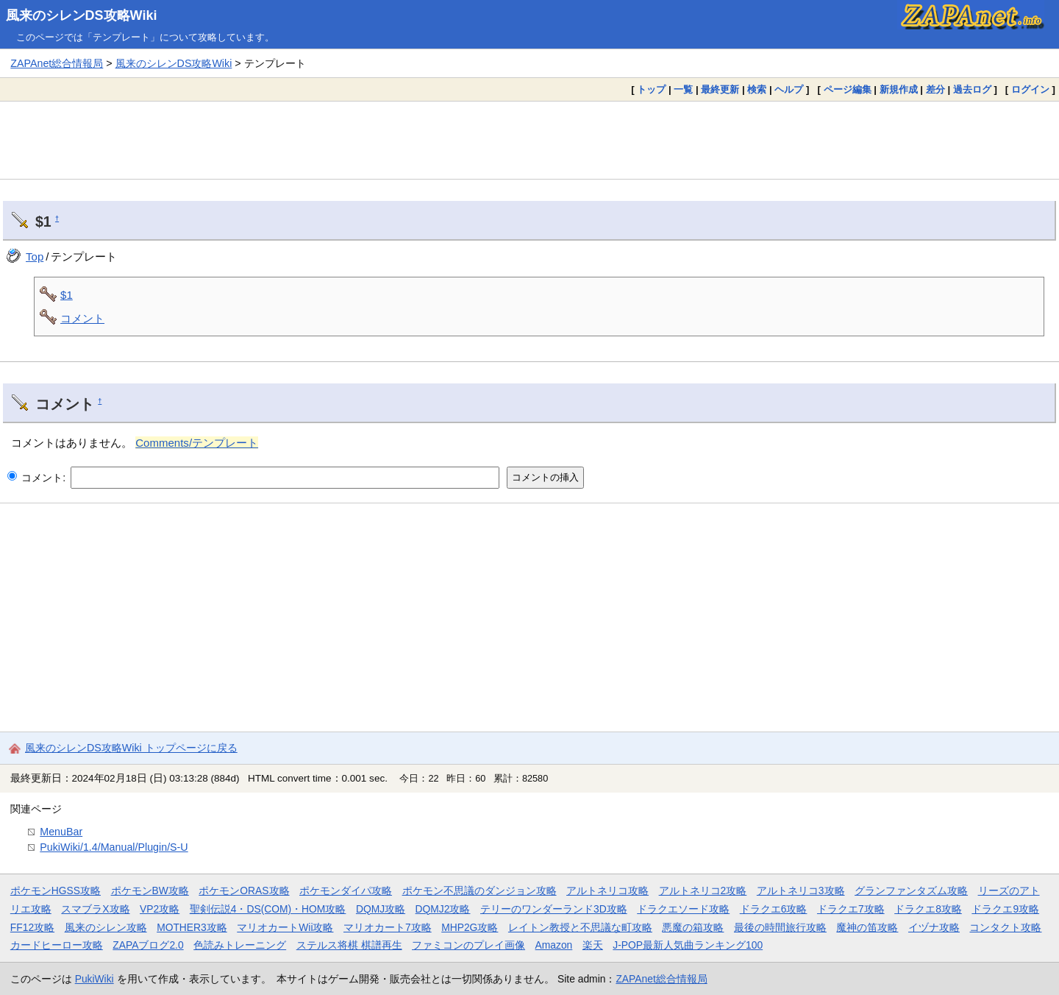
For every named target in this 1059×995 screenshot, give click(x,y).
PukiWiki (94, 979)
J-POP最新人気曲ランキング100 (688, 945)
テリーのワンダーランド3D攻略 (553, 909)
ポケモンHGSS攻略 (55, 890)
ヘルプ (788, 89)
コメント (82, 318)
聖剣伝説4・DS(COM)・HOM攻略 (268, 909)
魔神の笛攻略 (867, 927)
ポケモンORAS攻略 (244, 890)
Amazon (554, 945)
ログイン (1030, 89)
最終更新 (720, 89)
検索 (756, 89)
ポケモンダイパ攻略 (345, 890)
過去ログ (972, 89)
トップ (651, 89)
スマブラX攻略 (95, 909)
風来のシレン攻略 (106, 927)
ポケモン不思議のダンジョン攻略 (479, 890)
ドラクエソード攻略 (683, 909)
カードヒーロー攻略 (56, 945)
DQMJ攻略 (380, 909)
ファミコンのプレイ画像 (468, 945)
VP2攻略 (159, 909)
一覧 (683, 89)
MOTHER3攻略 (192, 927)
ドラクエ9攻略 (1005, 909)
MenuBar (61, 832)
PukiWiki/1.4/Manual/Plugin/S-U (114, 847)
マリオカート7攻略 (387, 927)
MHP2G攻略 (469, 927)
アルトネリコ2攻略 (703, 890)
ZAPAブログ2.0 (148, 945)
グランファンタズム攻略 (911, 890)
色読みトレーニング (239, 945)
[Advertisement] (529, 140)
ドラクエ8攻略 (928, 909)
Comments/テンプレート (196, 442)
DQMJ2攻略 (443, 909)
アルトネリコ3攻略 (801, 890)
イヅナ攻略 (934, 927)
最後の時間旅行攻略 (780, 927)
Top (34, 256)
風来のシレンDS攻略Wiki (81, 15)
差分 (935, 89)
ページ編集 (847, 89)
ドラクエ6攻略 (773, 909)
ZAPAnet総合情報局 (56, 63)
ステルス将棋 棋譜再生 (349, 945)
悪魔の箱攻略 (693, 927)
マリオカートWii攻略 (285, 927)
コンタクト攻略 (1005, 927)
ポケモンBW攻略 (150, 890)
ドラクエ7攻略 (851, 909)
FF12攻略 (32, 927)
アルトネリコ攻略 (607, 890)
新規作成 (899, 89)
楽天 (592, 945)
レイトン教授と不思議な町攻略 (580, 927)
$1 (66, 294)
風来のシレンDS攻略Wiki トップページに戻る (131, 748)
